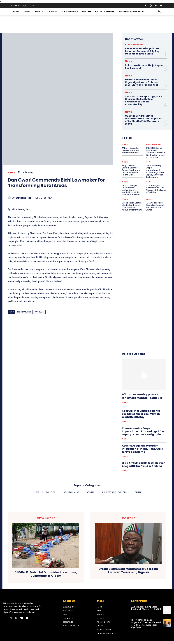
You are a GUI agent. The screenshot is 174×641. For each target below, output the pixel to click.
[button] (159, 11)
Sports (39, 11)
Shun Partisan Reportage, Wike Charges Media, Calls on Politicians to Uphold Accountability (143, 100)
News (27, 11)
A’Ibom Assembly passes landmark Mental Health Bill (141, 389)
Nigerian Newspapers (131, 11)
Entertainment (104, 11)
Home (16, 11)
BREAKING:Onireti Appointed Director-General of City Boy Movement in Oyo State (142, 51)
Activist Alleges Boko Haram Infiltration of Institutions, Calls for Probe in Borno (132, 185)
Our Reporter (23, 198)
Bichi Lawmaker (24, 312)
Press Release (134, 44)
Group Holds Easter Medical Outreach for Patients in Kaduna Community (132, 200)
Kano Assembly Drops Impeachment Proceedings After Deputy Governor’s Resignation (142, 424)
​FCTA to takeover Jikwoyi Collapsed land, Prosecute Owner (154, 200)
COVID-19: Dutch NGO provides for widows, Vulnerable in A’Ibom (46, 566)
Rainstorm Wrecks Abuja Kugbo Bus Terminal (143, 66)
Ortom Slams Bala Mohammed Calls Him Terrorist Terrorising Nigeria (128, 562)
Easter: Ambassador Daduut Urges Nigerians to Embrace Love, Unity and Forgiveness (142, 82)
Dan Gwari (39, 312)
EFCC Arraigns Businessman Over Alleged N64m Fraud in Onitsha (155, 185)
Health (86, 11)
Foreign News (69, 11)
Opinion (52, 11)
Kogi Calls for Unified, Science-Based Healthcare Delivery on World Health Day (141, 407)
